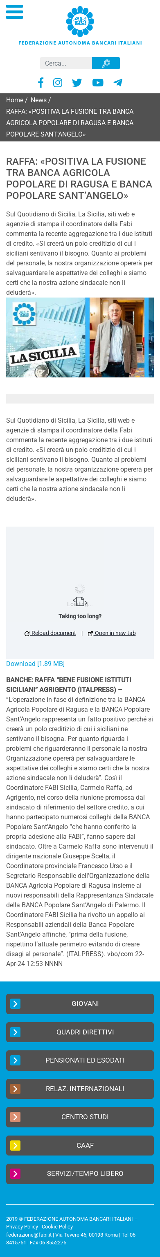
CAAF (52, 1145)
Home (14, 100)
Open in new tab (112, 633)
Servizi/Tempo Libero (67, 1174)
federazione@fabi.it (29, 1235)
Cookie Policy (57, 1227)
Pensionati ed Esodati (67, 1060)
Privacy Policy (22, 1227)
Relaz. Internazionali (67, 1089)
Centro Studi (59, 1117)
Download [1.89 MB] (35, 664)
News (39, 100)
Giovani (54, 1004)
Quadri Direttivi (62, 1032)
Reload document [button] (50, 633)
